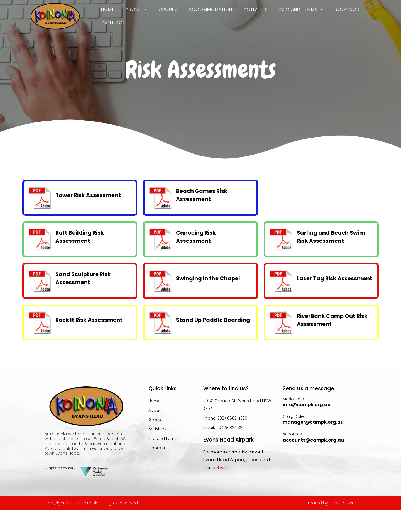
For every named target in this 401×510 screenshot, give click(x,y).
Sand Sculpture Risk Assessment (83, 278)
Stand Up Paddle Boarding (213, 320)
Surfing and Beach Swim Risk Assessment (331, 237)
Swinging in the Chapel (208, 278)
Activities (256, 9)
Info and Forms (301, 9)
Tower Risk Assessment (88, 195)
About (136, 9)
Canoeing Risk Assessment (196, 237)
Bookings (347, 9)
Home (107, 9)
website (220, 468)
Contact (114, 22)
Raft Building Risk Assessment (79, 237)
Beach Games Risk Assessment (202, 195)
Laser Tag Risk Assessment (334, 278)
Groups (168, 9)
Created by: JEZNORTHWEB (330, 503)
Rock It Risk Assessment (89, 320)
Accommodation (210, 9)
